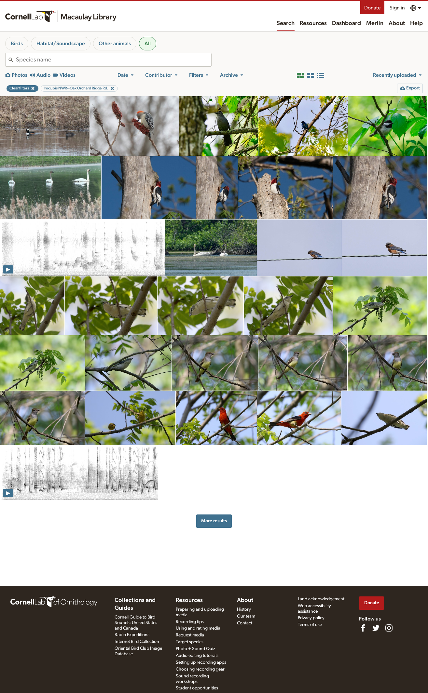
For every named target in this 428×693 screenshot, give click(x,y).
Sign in (397, 7)
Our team (246, 616)
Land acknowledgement (321, 599)
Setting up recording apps (201, 662)
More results (214, 520)
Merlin (374, 23)
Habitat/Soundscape (60, 43)
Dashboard (346, 23)
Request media (190, 635)
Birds (17, 43)
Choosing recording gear (200, 669)
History (244, 609)
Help (416, 23)
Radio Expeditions (132, 635)
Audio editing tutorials (197, 655)
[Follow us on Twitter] (376, 628)
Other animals (115, 43)
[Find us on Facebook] (363, 628)
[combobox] (113, 59)
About (397, 23)
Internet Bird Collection (137, 641)
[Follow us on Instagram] (389, 628)
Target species (189, 642)
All (148, 43)
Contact (244, 623)
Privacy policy (311, 618)
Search (286, 23)
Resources (313, 23)
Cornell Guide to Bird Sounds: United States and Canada (136, 623)
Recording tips (190, 622)
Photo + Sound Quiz (195, 648)
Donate (372, 7)
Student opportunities (197, 688)
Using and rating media (198, 628)
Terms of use (310, 624)
